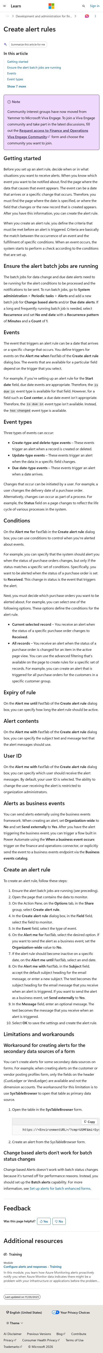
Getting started (17, 61)
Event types (15, 79)
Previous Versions (39, 1334)
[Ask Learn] (87, 16)
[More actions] (95, 16)
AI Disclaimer (13, 1334)
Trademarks (11, 1346)
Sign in (94, 6)
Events (11, 73)
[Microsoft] (51, 6)
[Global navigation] (4, 6)
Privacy (8, 1340)
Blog (59, 1334)
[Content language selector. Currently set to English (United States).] (24, 1312)
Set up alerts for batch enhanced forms (60, 1188)
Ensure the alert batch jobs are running (34, 67)
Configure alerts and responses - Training (32, 1267)
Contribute (78, 1334)
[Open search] (83, 6)
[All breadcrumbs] (7, 16)
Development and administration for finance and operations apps (45, 16)
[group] (55, 1130)
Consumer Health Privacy (39, 1340)
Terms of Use (74, 1340)
